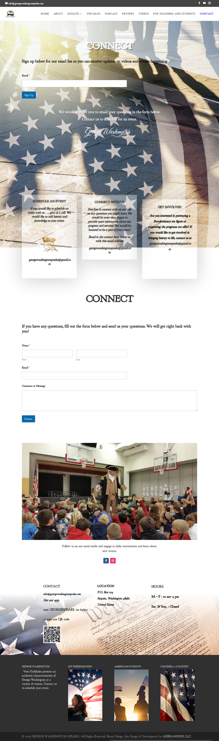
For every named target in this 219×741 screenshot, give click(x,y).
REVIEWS (128, 14)
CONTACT (207, 14)
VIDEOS (144, 14)
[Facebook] (199, 4)
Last (78, 359)
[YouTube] (204, 4)
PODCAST (111, 14)
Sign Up (28, 93)
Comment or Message (33, 386)
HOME (45, 14)
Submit (28, 419)
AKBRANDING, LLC (177, 736)
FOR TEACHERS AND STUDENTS (174, 14)
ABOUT (58, 14)
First (24, 359)
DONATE (73, 14)
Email (26, 73)
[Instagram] (209, 4)
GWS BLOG (93, 14)
